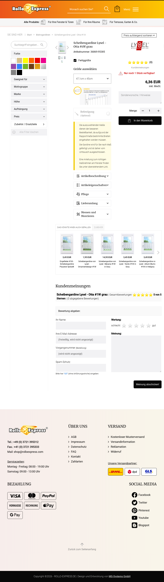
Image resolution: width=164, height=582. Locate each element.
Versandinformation (123, 441)
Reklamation (118, 446)
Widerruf (116, 451)
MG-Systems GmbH (119, 576)
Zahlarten (77, 461)
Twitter (139, 502)
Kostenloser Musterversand (128, 436)
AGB (73, 436)
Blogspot (140, 525)
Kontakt (76, 456)
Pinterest (141, 510)
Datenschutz (79, 446)
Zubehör (98, 227)
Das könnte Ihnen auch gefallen (74, 227)
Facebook (141, 495)
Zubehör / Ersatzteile (25, 124)
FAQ (73, 451)
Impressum (78, 441)
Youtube (140, 518)
